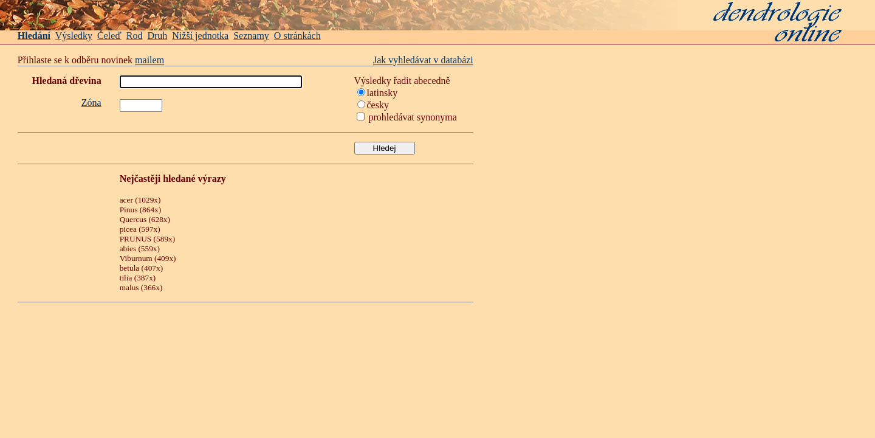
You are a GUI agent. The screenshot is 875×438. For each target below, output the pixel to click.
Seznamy (251, 35)
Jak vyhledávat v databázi (423, 60)
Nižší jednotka (200, 35)
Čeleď (109, 35)
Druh (157, 35)
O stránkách (297, 35)
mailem (149, 60)
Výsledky (73, 35)
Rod (134, 35)
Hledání (34, 35)
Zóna (91, 102)
